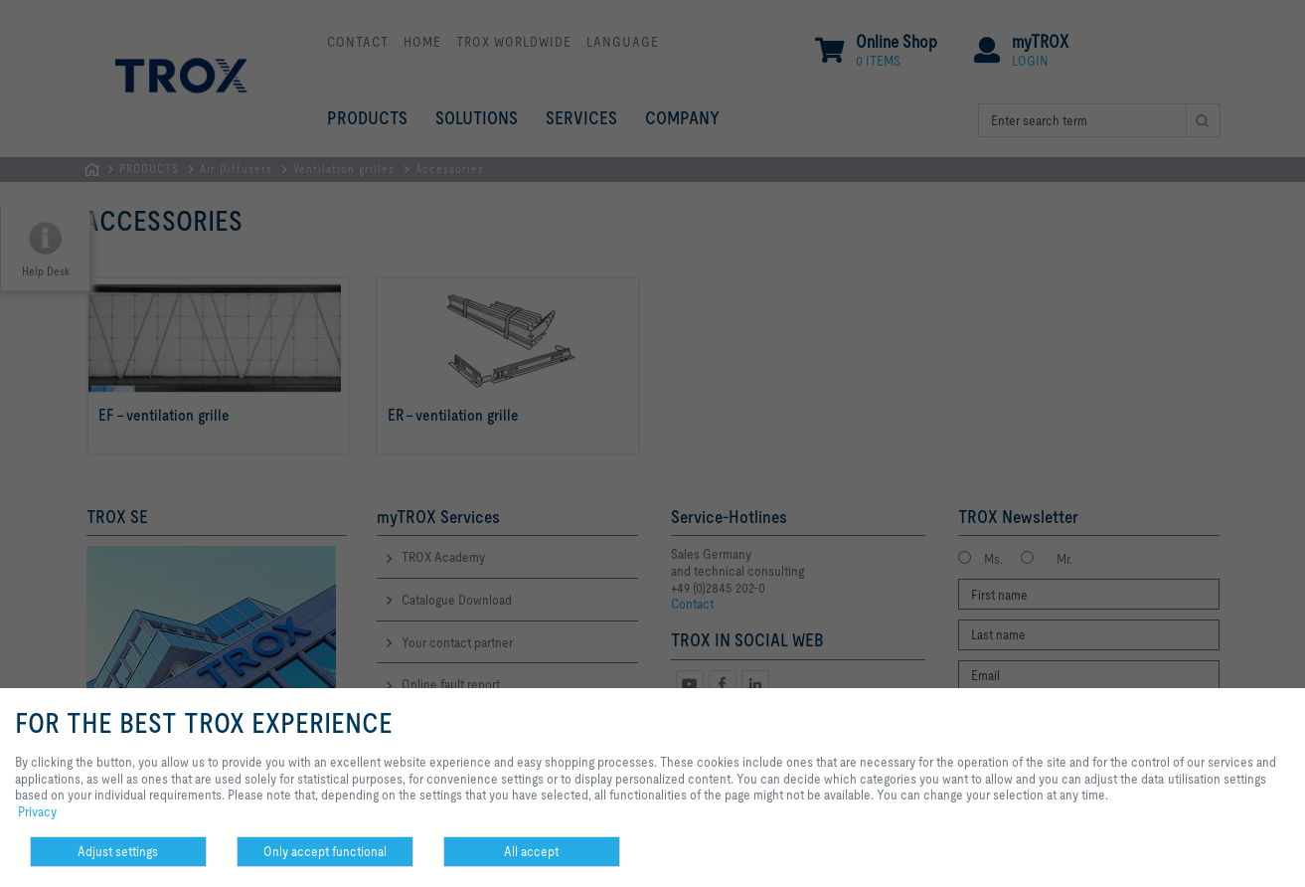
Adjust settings (118, 851)
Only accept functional (325, 851)
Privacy (37, 811)
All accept (531, 851)
